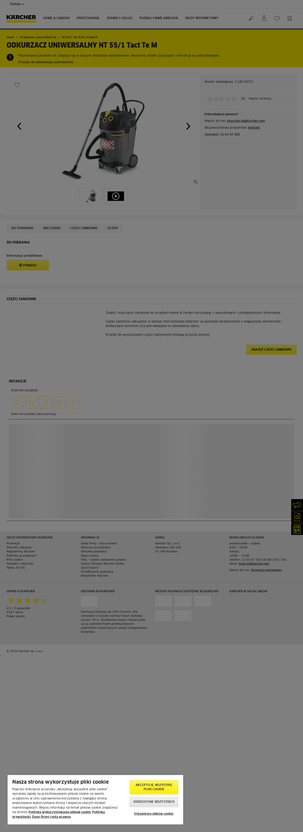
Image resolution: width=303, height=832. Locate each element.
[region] (95, 799)
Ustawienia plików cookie (154, 813)
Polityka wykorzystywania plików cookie (60, 812)
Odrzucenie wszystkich (154, 801)
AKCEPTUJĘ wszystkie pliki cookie (154, 787)
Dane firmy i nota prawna (51, 817)
